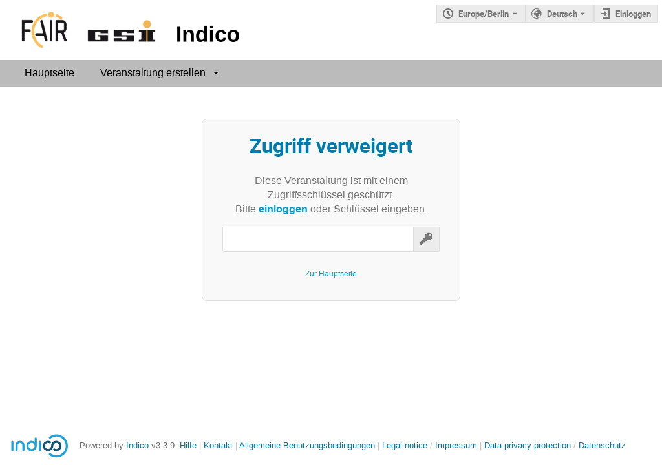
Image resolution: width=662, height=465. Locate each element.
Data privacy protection (528, 445)
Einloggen (633, 13)
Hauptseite (49, 72)
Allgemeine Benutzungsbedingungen (307, 445)
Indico (137, 445)
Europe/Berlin (483, 13)
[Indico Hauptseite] (122, 30)
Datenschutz (602, 445)
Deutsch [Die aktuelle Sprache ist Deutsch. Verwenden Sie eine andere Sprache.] (562, 13)
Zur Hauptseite (331, 274)
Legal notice (406, 445)
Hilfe (188, 445)
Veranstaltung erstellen (153, 72)
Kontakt (218, 445)
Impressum (456, 445)
